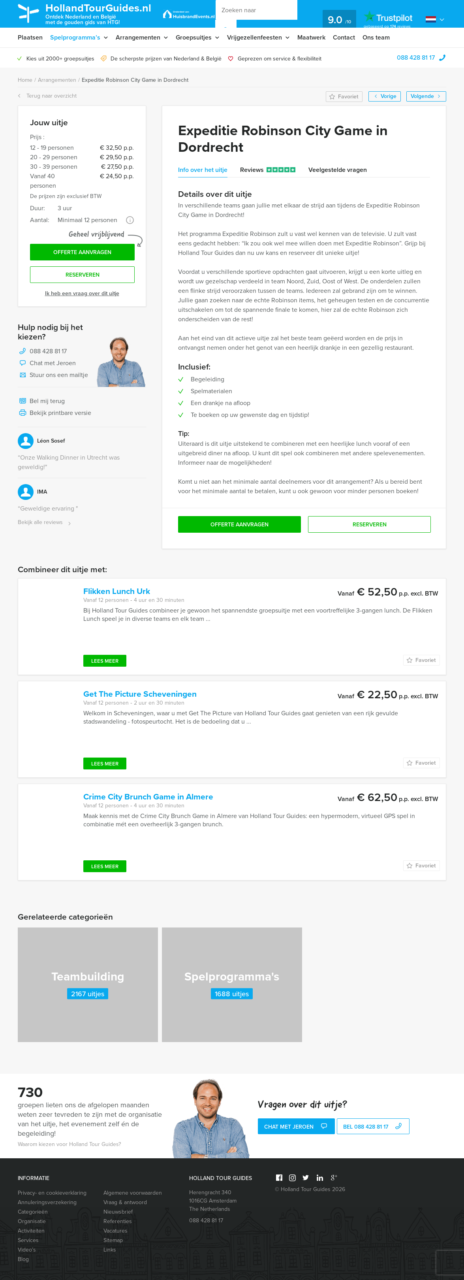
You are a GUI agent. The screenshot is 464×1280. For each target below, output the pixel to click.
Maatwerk (311, 37)
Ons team (376, 37)
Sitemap (113, 1240)
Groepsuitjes (194, 37)
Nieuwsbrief (118, 1212)
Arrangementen (138, 37)
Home (25, 80)
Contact (344, 37)
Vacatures (115, 1231)
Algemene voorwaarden (132, 1193)
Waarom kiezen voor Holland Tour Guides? (69, 1144)
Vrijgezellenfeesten (254, 37)
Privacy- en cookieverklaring (52, 1193)
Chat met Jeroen (47, 363)
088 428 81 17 (416, 57)
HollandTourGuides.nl (98, 13)
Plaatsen (30, 37)
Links (109, 1250)
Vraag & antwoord (125, 1202)
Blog (23, 1259)
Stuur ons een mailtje (53, 375)
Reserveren (83, 275)
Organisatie (32, 1221)
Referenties (117, 1221)
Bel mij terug (41, 401)
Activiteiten (31, 1231)
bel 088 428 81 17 (373, 1127)
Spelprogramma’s (75, 37)
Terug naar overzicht (47, 96)
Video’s (27, 1250)
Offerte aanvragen (82, 252)
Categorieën (33, 1212)
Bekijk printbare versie (54, 413)
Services (28, 1240)
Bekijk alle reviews (45, 522)
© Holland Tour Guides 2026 (310, 1189)
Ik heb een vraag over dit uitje (82, 293)
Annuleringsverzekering (47, 1202)
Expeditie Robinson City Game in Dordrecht (135, 80)
